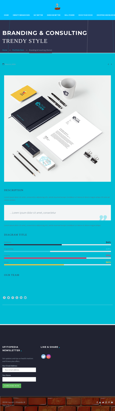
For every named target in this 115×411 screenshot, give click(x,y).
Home (6, 15)
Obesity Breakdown (21, 15)
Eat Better (38, 15)
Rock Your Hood (86, 15)
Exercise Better (53, 15)
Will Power (69, 15)
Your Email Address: (9, 366)
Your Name (6, 375)
